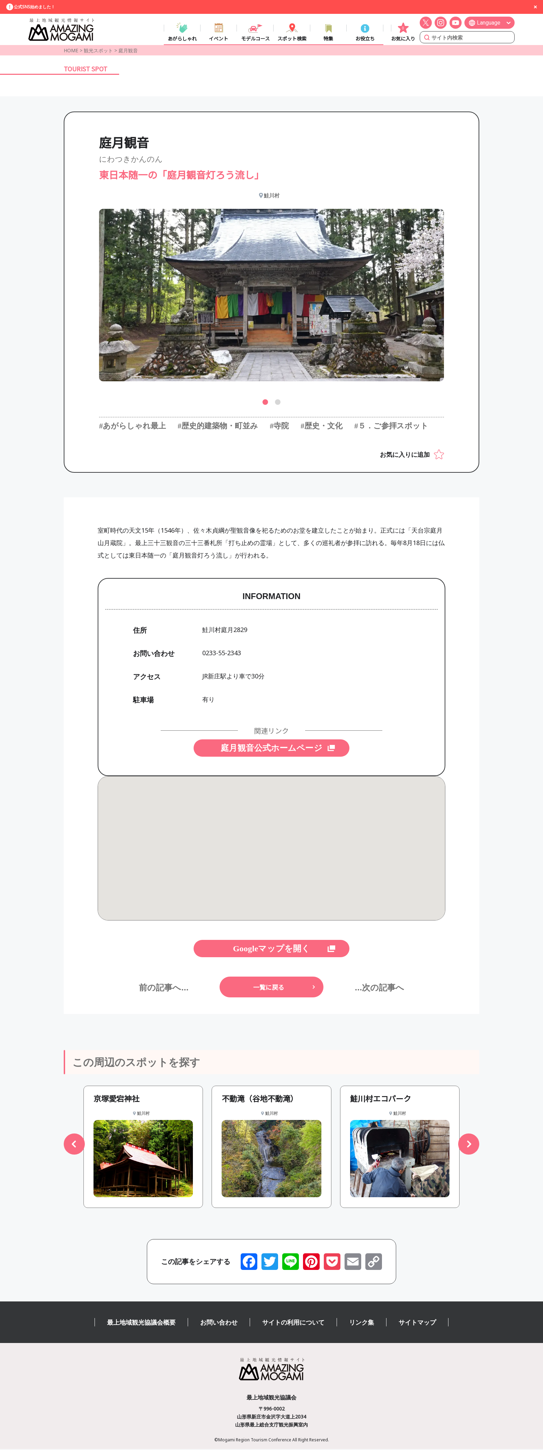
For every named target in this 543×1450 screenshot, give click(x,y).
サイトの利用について (293, 1323)
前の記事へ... (163, 988)
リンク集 (361, 1323)
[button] (265, 403)
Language (488, 23)
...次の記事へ (379, 988)
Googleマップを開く (271, 949)
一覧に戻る (268, 988)
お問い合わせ (219, 1323)
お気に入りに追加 (405, 455)
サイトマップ (417, 1323)
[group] (143, 1148)
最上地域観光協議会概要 (141, 1323)
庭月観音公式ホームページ (271, 748)
